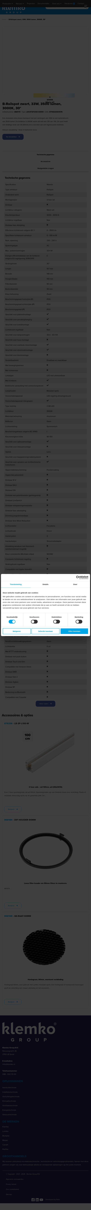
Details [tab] (45, 584)
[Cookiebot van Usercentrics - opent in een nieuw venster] (78, 577)
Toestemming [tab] (16, 584)
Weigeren (17, 631)
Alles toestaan (74, 631)
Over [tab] (75, 584)
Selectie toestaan (45, 631)
